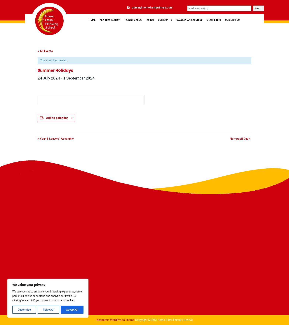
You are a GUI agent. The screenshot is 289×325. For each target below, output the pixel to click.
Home (92, 20)
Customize (24, 309)
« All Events (45, 51)
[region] (47, 298)
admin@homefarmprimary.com (152, 7)
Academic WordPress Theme (115, 320)
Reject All (48, 309)
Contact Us (232, 20)
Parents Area (133, 20)
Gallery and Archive (189, 20)
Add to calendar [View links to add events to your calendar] (57, 118)
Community (165, 20)
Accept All (72, 309)
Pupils (150, 20)
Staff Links (214, 20)
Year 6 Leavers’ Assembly (56, 138)
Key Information (110, 20)
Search (258, 8)
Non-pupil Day (240, 138)
